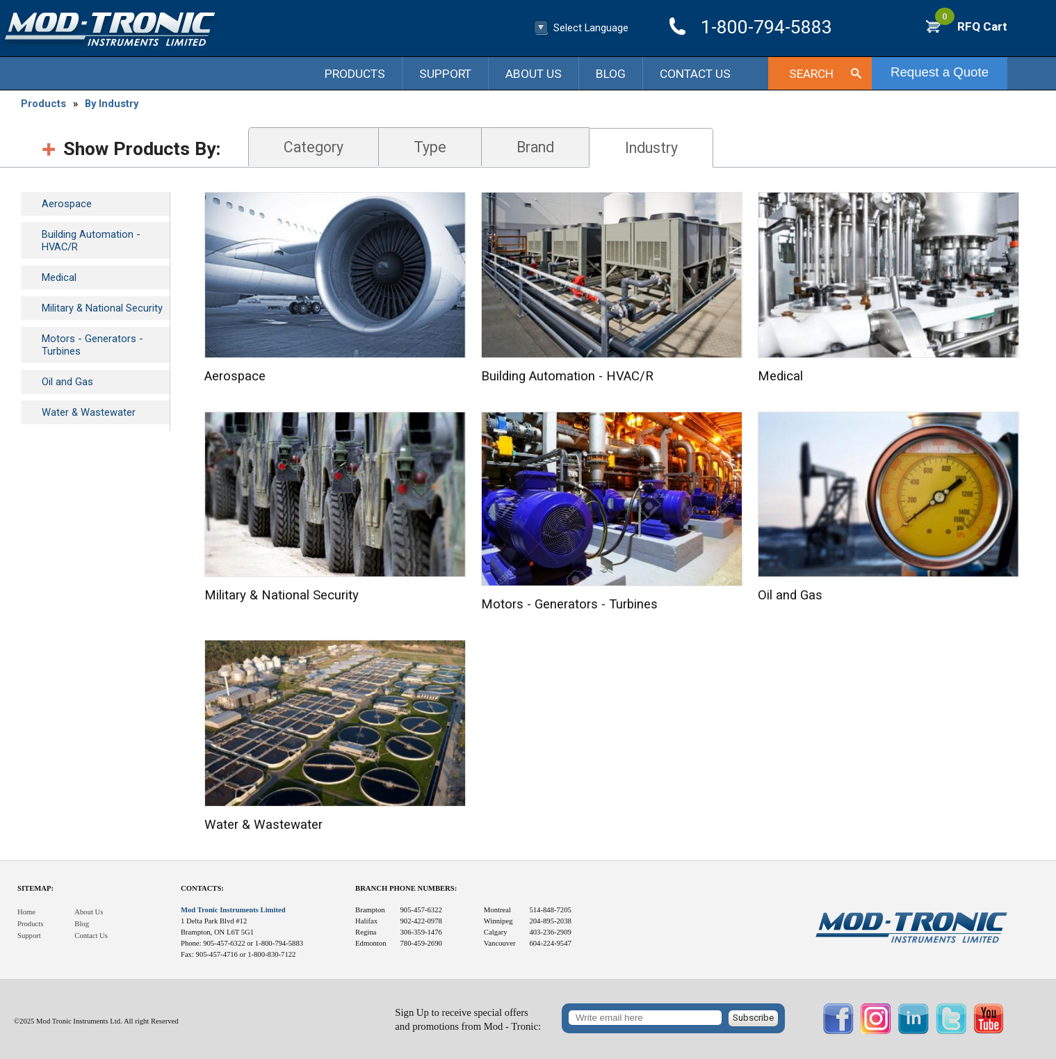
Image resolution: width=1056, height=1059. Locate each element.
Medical (59, 277)
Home (26, 912)
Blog (611, 74)
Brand (535, 147)
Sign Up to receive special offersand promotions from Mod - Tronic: (468, 1020)
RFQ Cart (971, 26)
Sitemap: (35, 888)
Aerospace (67, 203)
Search (811, 74)
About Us (533, 74)
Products (355, 74)
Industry (651, 147)
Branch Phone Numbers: (406, 888)
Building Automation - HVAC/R (91, 240)
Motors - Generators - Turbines (92, 344)
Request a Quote (940, 72)
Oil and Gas (67, 381)
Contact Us (695, 74)
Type (430, 147)
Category (313, 147)
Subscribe (753, 1017)
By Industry (111, 103)
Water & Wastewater (89, 412)
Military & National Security (102, 308)
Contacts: (202, 888)
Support (445, 74)
